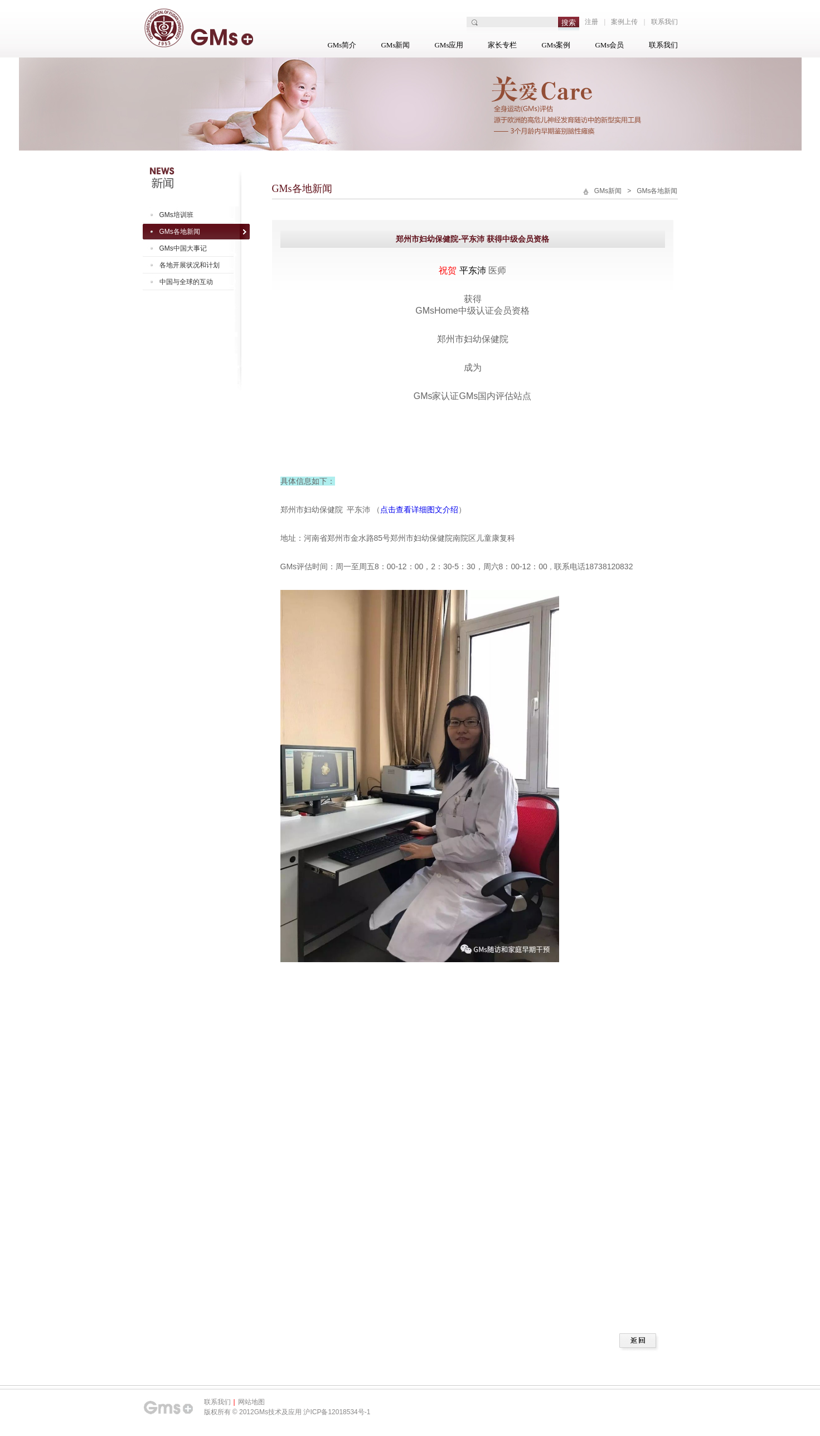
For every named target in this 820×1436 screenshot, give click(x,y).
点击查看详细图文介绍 (419, 509)
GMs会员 (609, 45)
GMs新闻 (395, 45)
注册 (591, 22)
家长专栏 (502, 45)
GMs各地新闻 (179, 232)
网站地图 (251, 1402)
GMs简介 (341, 45)
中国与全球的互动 (186, 282)
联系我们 (664, 22)
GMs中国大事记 (183, 248)
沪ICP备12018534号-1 (336, 1412)
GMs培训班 (176, 215)
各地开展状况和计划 (189, 265)
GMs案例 (555, 45)
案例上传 (624, 22)
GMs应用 (448, 45)
